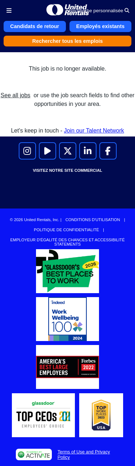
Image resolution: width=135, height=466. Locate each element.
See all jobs (16, 95)
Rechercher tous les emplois (67, 41)
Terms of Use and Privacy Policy (84, 454)
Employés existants (100, 26)
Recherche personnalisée (99, 10)
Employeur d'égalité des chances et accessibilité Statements (67, 242)
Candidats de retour (34, 26)
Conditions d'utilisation (93, 220)
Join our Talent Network (94, 130)
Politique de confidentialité (66, 230)
